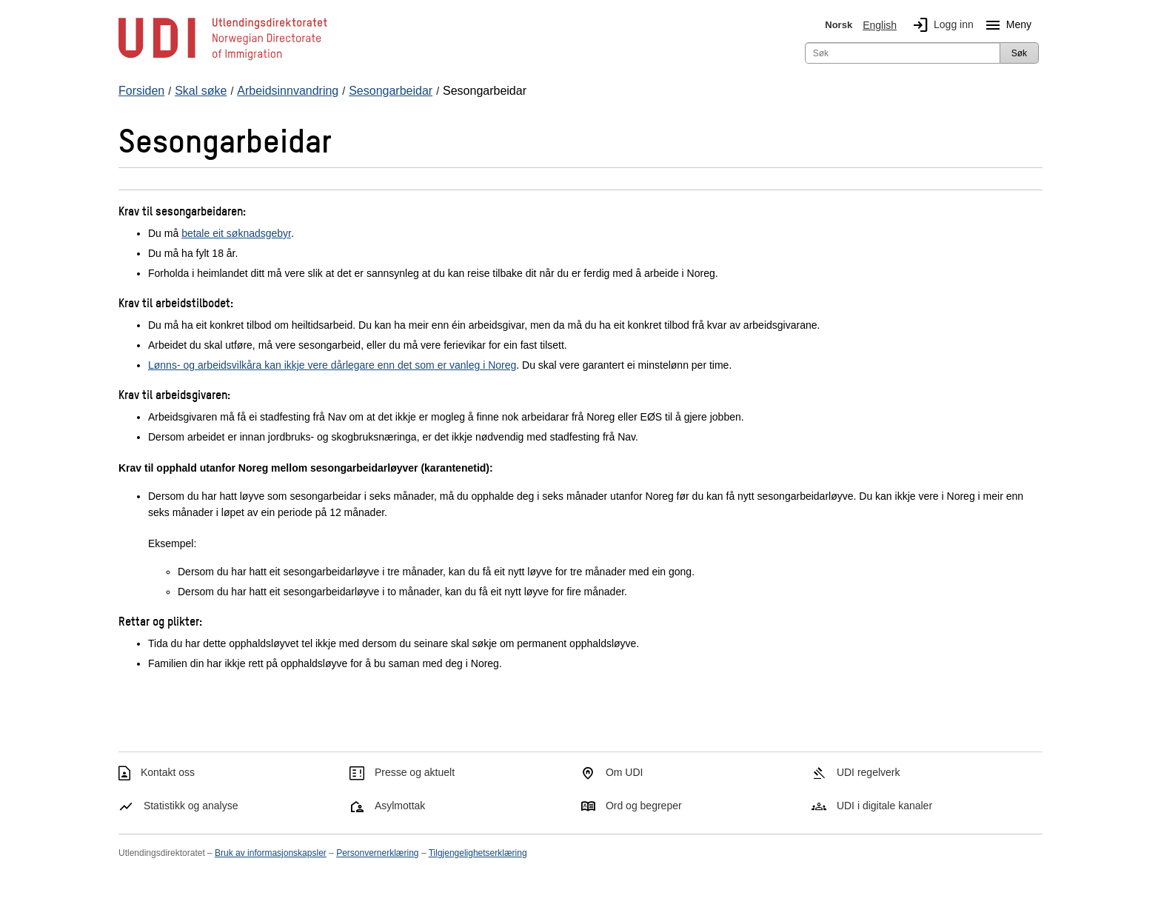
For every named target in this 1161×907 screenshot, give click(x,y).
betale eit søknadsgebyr (236, 233)
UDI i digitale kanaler (884, 805)
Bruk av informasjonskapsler (271, 853)
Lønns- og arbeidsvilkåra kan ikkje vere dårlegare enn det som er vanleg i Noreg (332, 365)
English (880, 25)
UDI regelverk (868, 772)
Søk (1019, 53)
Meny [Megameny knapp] (1005, 25)
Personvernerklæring (377, 853)
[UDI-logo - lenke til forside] (222, 59)
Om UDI (624, 772)
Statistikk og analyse (191, 805)
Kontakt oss (168, 772)
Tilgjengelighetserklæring (478, 853)
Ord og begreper (644, 805)
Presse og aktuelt (415, 772)
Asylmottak (400, 805)
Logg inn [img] (940, 25)
